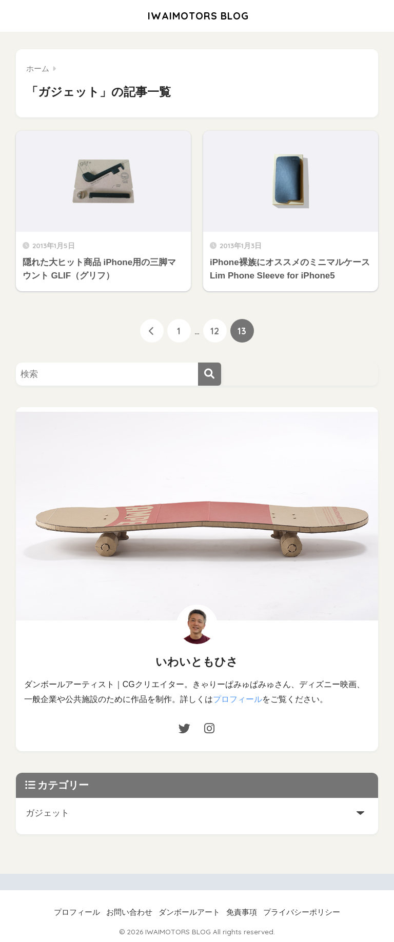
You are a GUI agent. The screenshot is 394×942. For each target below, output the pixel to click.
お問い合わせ (129, 912)
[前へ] (152, 331)
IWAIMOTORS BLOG (198, 15)
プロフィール (237, 699)
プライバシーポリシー (301, 912)
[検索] (209, 374)
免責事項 (241, 912)
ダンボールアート (189, 912)
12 (214, 330)
